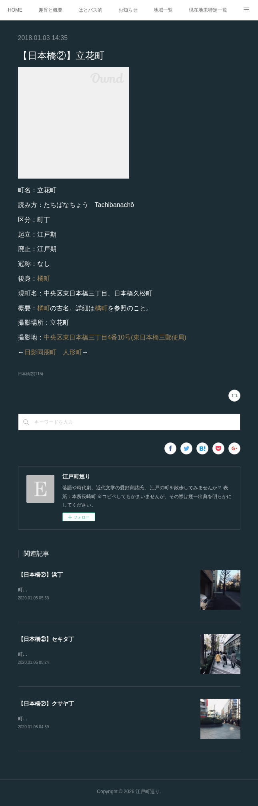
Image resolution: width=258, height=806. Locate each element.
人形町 (72, 352)
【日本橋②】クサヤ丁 (46, 704)
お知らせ (128, 10)
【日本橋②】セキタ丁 (46, 639)
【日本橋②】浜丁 (40, 574)
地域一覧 (163, 10)
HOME (15, 10)
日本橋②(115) (30, 374)
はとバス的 (90, 10)
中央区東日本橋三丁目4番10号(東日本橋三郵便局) (115, 337)
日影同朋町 (40, 352)
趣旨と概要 (50, 10)
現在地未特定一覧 (208, 10)
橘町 (43, 278)
